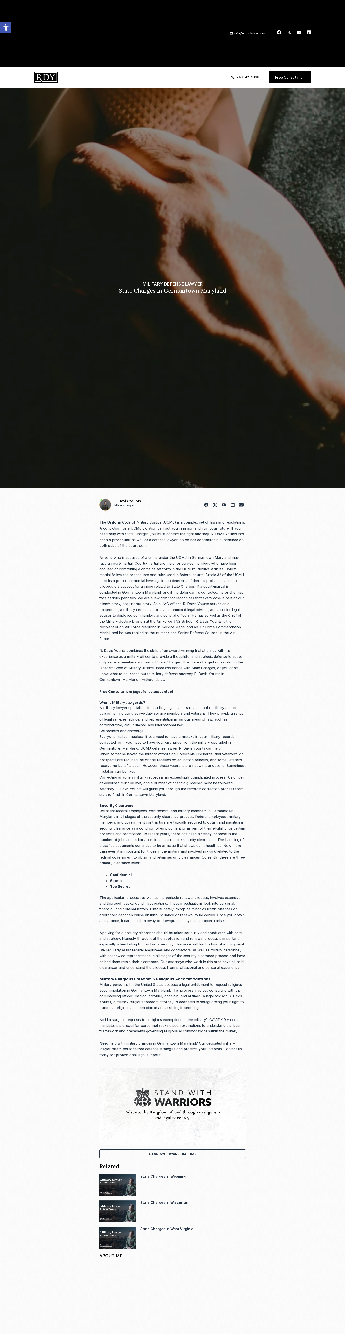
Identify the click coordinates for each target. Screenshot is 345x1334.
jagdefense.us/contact (153, 691)
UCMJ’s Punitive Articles (202, 569)
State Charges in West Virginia (166, 1229)
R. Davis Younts (127, 501)
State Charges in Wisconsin (164, 1202)
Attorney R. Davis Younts (120, 789)
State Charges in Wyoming (163, 1176)
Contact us (233, 1049)
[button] (5, 27)
